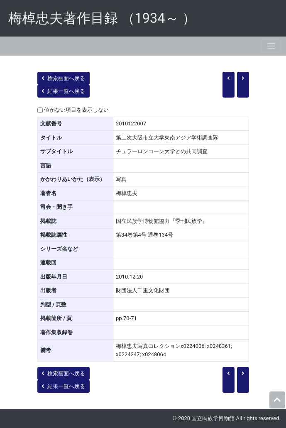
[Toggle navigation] (271, 46)
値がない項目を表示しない (76, 110)
